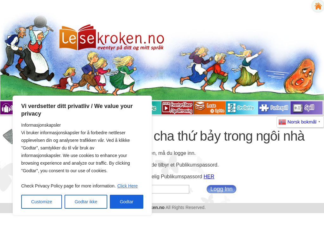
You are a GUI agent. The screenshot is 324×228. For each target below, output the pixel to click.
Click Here (127, 185)
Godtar (127, 201)
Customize (41, 201)
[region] (82, 155)
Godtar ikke (86, 201)
